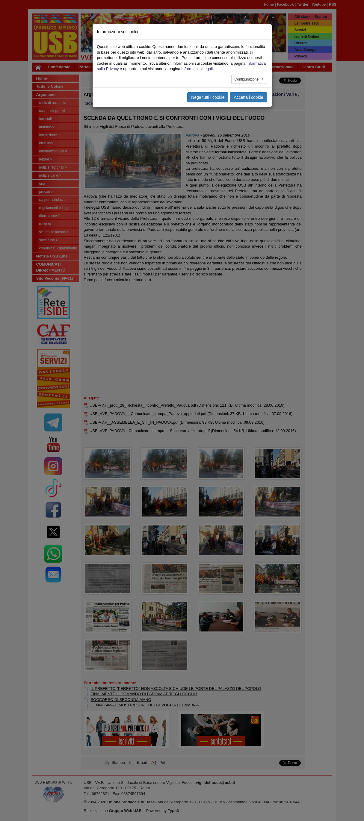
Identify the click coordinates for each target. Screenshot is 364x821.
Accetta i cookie (248, 97)
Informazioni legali (197, 68)
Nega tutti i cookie (207, 97)
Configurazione (247, 79)
